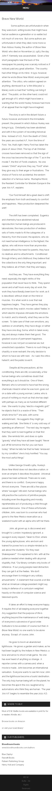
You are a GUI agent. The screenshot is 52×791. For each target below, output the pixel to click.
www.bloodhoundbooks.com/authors (18, 748)
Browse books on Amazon (13, 721)
